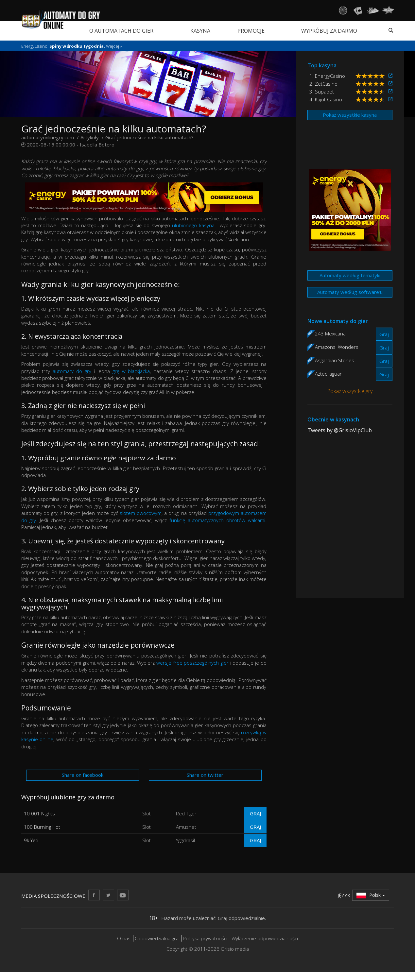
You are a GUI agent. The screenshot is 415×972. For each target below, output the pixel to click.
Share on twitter (205, 775)
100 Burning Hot (42, 827)
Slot (146, 813)
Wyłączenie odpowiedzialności (265, 938)
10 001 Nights (39, 813)
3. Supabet (321, 91)
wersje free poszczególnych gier (192, 662)
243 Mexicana (330, 333)
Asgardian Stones (334, 360)
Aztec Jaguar (328, 373)
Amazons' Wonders (336, 347)
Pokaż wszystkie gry (349, 391)
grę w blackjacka (131, 371)
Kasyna (200, 30)
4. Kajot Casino (325, 99)
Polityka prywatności (205, 938)
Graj (255, 813)
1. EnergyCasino (327, 76)
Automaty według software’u (350, 292)
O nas (123, 938)
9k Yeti (31, 840)
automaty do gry (72, 371)
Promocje (251, 30)
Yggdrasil (185, 840)
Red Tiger (186, 813)
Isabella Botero (97, 144)
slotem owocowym (141, 513)
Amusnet (186, 827)
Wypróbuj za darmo (329, 30)
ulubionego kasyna (193, 225)
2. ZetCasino (323, 84)
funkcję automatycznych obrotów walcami (217, 520)
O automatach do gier (121, 30)
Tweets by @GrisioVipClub (339, 430)
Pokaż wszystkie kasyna (350, 114)
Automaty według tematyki (350, 275)
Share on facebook (82, 775)
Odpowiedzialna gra (157, 938)
